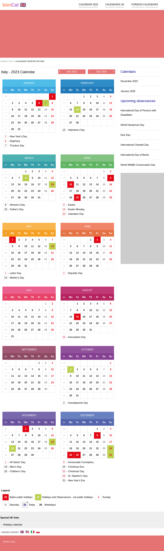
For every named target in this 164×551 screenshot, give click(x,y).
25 (25, 122)
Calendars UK (114, 4)
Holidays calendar (12, 524)
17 (19, 116)
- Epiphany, (12, 141)
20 (39, 116)
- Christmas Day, (73, 471)
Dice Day (125, 135)
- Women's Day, (14, 205)
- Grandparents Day (75, 403)
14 (45, 109)
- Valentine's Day (73, 130)
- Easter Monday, (73, 209)
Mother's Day (9, 542)
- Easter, (69, 205)
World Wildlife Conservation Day (138, 165)
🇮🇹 (33, 532)
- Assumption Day (74, 337)
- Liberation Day (73, 214)
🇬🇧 (14, 4)
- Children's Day (15, 471)
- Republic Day (72, 273)
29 (52, 122)
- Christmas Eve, (73, 466)
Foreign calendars (144, 4)
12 (32, 109)
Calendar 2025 (88, 4)
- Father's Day (13, 209)
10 (19, 109)
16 (12, 116)
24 (19, 122)
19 (32, 116)
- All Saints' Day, (15, 462)
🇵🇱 (38, 532)
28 (45, 122)
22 (52, 116)
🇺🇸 (27, 532)
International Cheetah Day (135, 145)
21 (45, 116)
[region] (80, 33)
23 (12, 122)
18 (25, 116)
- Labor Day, (13, 273)
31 (19, 129)
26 (32, 122)
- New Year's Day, (15, 136)
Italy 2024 (105, 71)
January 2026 (128, 91)
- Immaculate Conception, (78, 462)
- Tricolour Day (14, 145)
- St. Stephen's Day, (75, 476)
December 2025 (129, 81)
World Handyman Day (132, 125)
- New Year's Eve (73, 480)
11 (25, 109)
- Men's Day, (13, 466)
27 (39, 122)
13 (39, 109)
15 (52, 109)
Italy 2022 (68, 71)
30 (12, 129)
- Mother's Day (14, 277)
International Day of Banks (135, 155)
